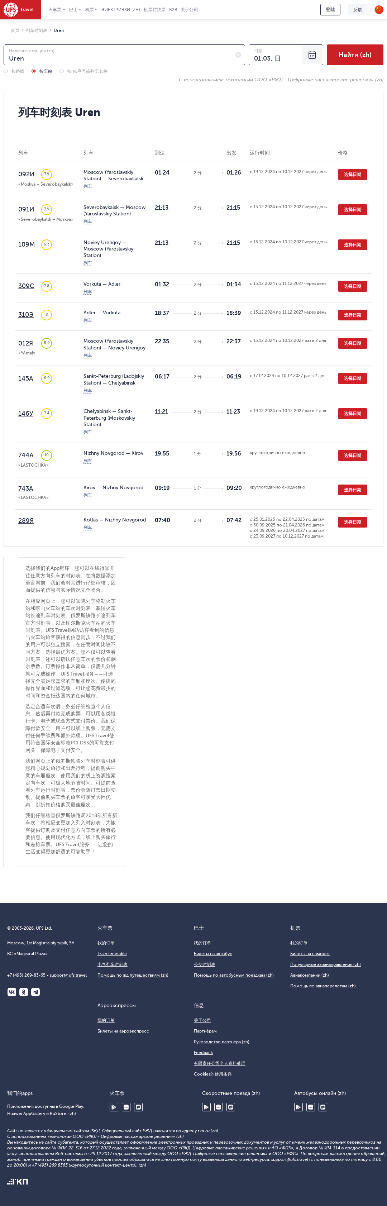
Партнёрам (205, 1031)
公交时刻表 (204, 964)
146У (25, 413)
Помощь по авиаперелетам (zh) (323, 985)
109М (26, 244)
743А (25, 488)
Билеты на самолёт (310, 953)
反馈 (357, 9)
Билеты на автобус (213, 953)
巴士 (73, 9)
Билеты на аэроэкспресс (123, 1031)
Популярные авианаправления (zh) (325, 964)
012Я (25, 343)
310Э (26, 314)
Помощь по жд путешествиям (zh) (132, 975)
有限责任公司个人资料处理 (219, 1063)
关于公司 (189, 9)
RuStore (138, 1107)
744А (26, 455)
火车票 (55, 9)
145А (25, 378)
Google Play (114, 1107)
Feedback (203, 1052)
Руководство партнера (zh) (221, 1041)
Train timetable (112, 953)
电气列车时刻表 (112, 964)
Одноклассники (23, 992)
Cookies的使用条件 (213, 1074)
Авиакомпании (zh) (309, 975)
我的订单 (106, 942)
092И (26, 174)
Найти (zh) (355, 54)
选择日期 (352, 174)
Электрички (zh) (120, 9)
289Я (26, 520)
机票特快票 (155, 9)
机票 (89, 9)
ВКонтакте (11, 992)
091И (26, 209)
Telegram (35, 992)
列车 (87, 186)
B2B (173, 9)
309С (26, 286)
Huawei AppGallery (126, 1107)
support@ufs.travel (68, 975)
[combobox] (124, 55)
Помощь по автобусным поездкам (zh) (234, 975)
